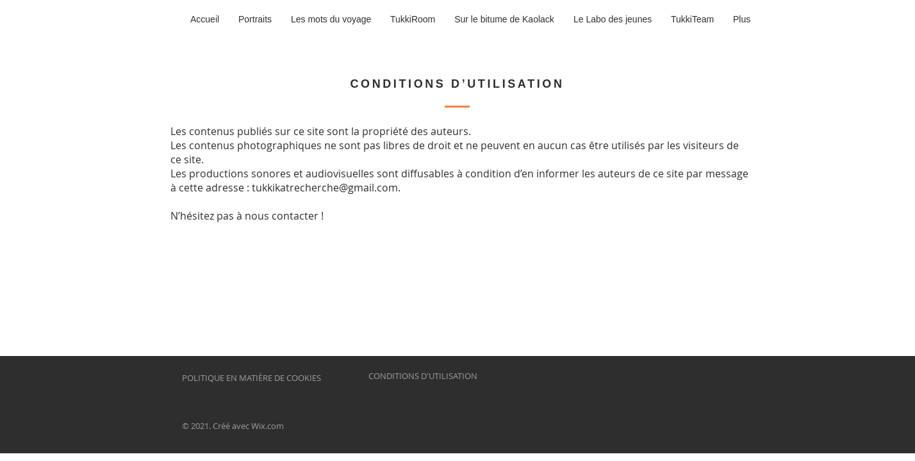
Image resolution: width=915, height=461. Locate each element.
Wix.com (267, 426)
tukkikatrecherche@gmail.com (325, 188)
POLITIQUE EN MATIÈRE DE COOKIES (252, 378)
